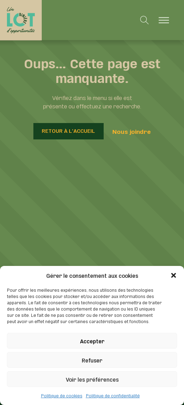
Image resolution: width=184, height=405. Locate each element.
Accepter (92, 340)
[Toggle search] (145, 20)
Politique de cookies (61, 395)
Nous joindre (131, 131)
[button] (173, 275)
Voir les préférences (92, 379)
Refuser (92, 360)
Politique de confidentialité (113, 395)
